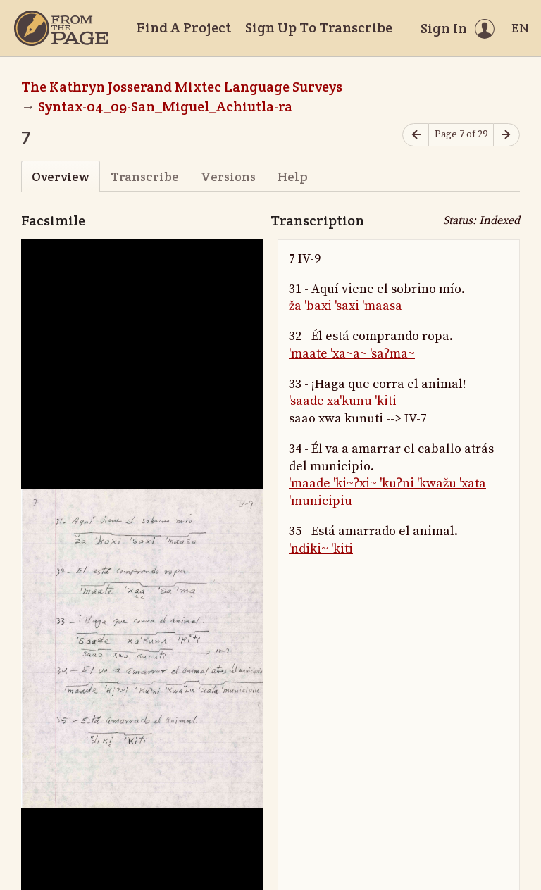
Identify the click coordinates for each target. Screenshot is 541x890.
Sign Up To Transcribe (318, 27)
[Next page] (506, 134)
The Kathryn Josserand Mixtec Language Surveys (181, 86)
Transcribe (145, 176)
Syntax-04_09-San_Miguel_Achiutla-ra (165, 106)
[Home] (61, 28)
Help (293, 176)
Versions (228, 176)
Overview (60, 176)
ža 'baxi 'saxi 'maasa (345, 306)
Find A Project (184, 27)
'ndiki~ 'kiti (321, 549)
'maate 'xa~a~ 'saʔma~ (352, 354)
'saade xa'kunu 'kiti (343, 401)
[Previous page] (415, 134)
